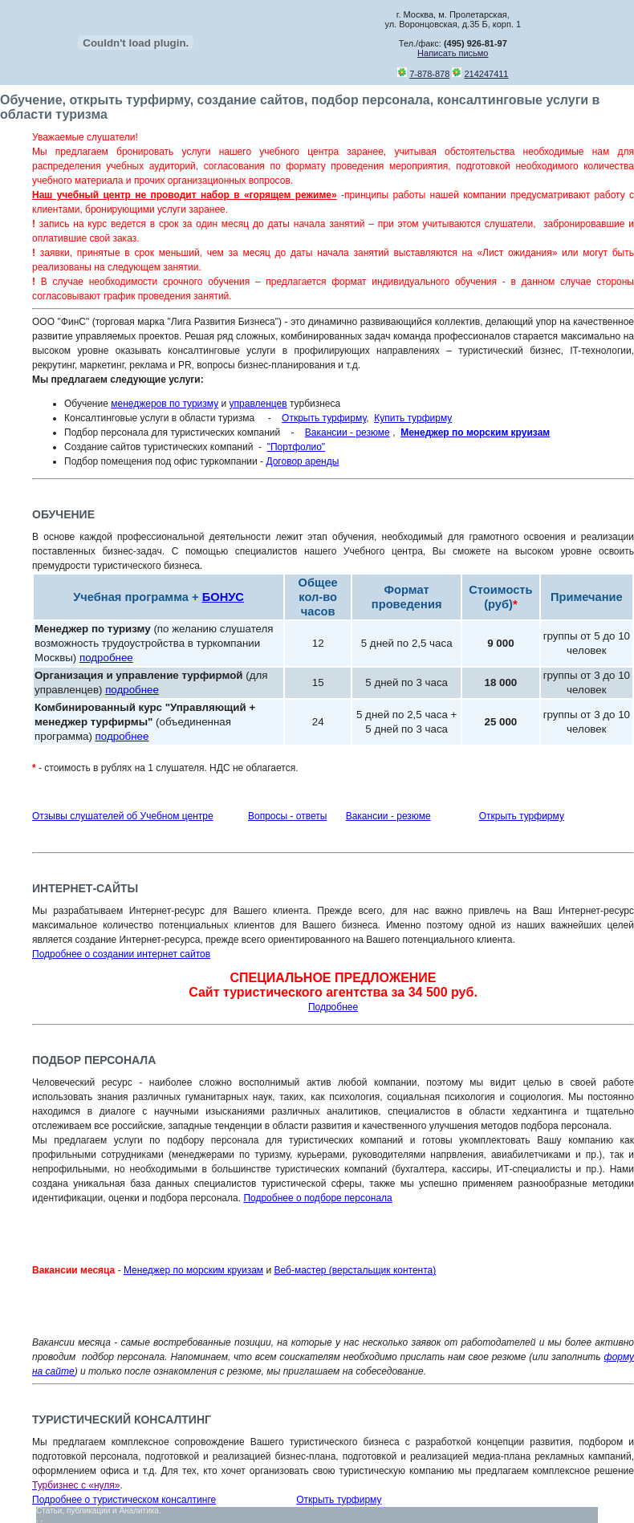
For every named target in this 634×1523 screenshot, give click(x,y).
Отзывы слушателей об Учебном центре (122, 816)
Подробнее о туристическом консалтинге (124, 1499)
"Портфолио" (296, 447)
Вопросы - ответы (287, 816)
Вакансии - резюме (347, 432)
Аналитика (139, 1510)
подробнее (106, 658)
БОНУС (223, 597)
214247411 (486, 74)
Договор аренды (302, 461)
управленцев (258, 403)
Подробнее (333, 1007)
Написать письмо (452, 53)
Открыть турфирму (324, 418)
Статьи (49, 1510)
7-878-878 (429, 74)
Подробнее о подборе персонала (317, 1198)
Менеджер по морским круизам (193, 1270)
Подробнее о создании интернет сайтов (121, 954)
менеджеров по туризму (164, 403)
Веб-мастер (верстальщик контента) (355, 1270)
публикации (88, 1510)
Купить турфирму (413, 418)
